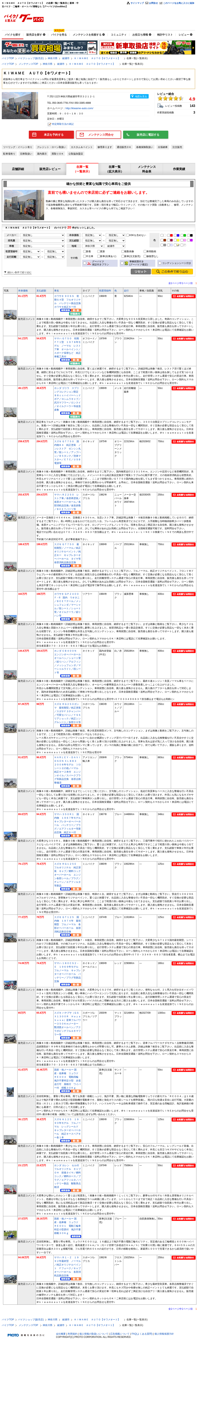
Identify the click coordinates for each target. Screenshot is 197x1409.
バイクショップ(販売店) (31, 58)
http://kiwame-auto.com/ (79, 108)
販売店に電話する (148, 134)
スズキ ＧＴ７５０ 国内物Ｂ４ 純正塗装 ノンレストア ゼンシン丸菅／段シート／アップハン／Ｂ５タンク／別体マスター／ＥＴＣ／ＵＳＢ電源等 (67, 452)
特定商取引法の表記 (63, 124)
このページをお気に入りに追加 (178, 3)
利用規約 (72, 1333)
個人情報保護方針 (164, 1333)
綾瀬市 (65, 58)
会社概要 (61, 1333)
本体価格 (23, 290)
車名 (56, 290)
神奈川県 (52, 58)
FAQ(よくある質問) (142, 1333)
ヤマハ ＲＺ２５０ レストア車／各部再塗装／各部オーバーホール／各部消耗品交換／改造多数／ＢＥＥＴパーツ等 (67, 502)
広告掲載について (120, 1333)
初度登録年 (105, 290)
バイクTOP (8, 58)
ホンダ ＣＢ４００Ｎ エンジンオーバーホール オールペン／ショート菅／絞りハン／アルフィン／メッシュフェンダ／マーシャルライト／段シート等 (68, 661)
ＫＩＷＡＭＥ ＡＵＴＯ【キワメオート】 (98, 58)
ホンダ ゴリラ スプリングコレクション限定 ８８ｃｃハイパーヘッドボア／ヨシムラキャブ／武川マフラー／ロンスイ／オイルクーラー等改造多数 (67, 399)
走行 (126, 290)
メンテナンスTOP (29, 64)
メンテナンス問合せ (101, 134)
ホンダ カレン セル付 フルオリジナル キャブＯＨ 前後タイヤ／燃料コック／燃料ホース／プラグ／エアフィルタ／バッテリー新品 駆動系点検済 (67, 1176)
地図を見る (141, 96)
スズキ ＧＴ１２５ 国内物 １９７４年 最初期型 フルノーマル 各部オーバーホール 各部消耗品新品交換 (67, 924)
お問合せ (153, 3)
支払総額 (41, 290)
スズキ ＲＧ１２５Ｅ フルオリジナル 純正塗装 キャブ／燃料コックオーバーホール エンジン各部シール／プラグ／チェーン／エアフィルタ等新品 (67, 874)
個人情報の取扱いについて (93, 1333)
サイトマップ (137, 3)
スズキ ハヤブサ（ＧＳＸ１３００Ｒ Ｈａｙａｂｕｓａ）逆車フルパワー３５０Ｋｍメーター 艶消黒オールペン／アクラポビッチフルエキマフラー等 (67, 1023)
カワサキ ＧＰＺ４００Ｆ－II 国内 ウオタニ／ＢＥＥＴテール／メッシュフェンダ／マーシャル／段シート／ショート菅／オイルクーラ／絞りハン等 (67, 605)
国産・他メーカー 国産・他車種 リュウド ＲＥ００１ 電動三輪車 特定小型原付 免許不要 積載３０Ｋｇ (68, 1226)
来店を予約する (54, 134)
